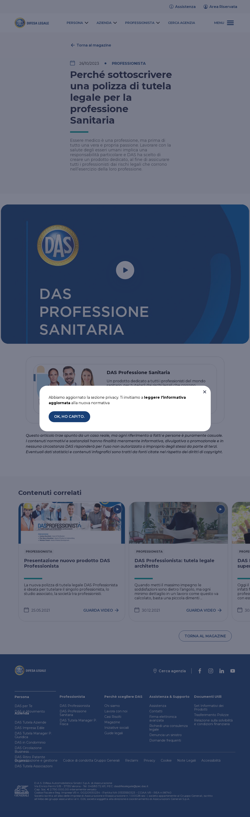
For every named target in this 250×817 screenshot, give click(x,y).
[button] (204, 392)
